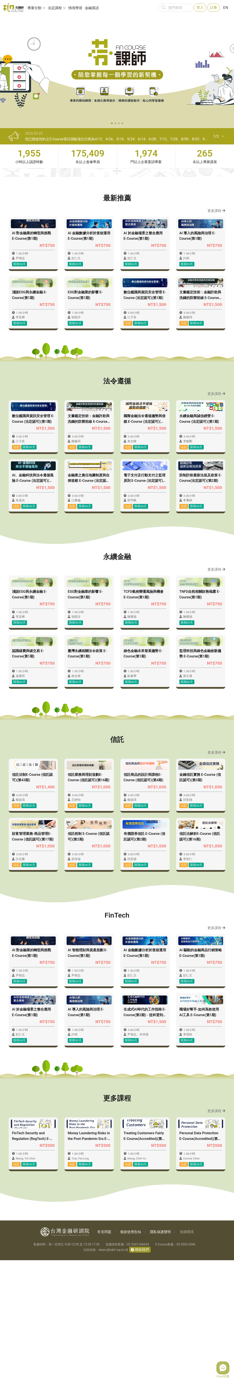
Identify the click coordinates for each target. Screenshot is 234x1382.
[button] (112, 123)
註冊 (213, 7)
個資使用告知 (130, 1354)
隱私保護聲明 (160, 1354)
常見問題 (104, 1354)
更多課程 (216, 211)
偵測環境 (187, 1354)
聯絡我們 (141, 1371)
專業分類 (34, 8)
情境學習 (75, 8)
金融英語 (92, 8)
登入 (200, 7)
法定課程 (55, 8)
